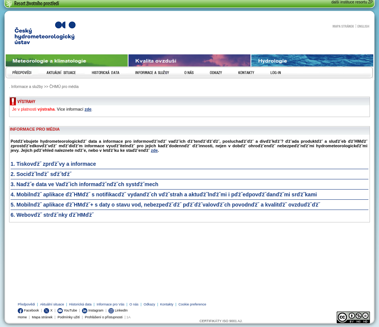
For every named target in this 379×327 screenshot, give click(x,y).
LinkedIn (118, 310)
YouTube (67, 310)
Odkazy (149, 304)
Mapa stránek (343, 26)
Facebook (28, 310)
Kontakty (166, 304)
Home (22, 317)
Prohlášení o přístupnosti (104, 317)
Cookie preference (192, 304)
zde (88, 109)
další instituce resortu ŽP (352, 2)
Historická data (80, 304)
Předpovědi (26, 304)
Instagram (93, 310)
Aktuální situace (52, 304)
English (363, 26)
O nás (134, 304)
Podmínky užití (68, 317)
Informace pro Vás (111, 304)
